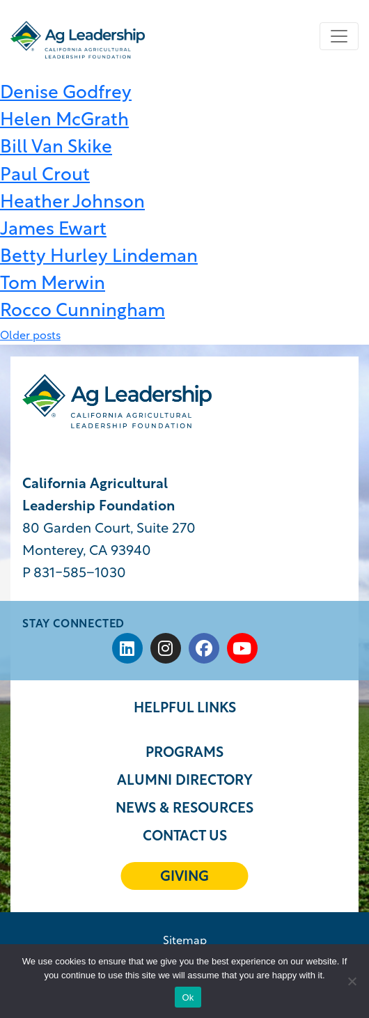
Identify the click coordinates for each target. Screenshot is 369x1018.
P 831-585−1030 (74, 574)
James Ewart (53, 230)
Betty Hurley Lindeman (99, 257)
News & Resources (184, 809)
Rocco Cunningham (82, 311)
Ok (188, 997)
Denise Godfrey (66, 93)
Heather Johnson (72, 203)
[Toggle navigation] (339, 36)
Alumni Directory (185, 781)
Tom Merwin (52, 284)
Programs (184, 753)
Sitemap (185, 941)
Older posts (30, 336)
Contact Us (185, 837)
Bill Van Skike (56, 148)
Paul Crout (45, 176)
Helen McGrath (64, 121)
